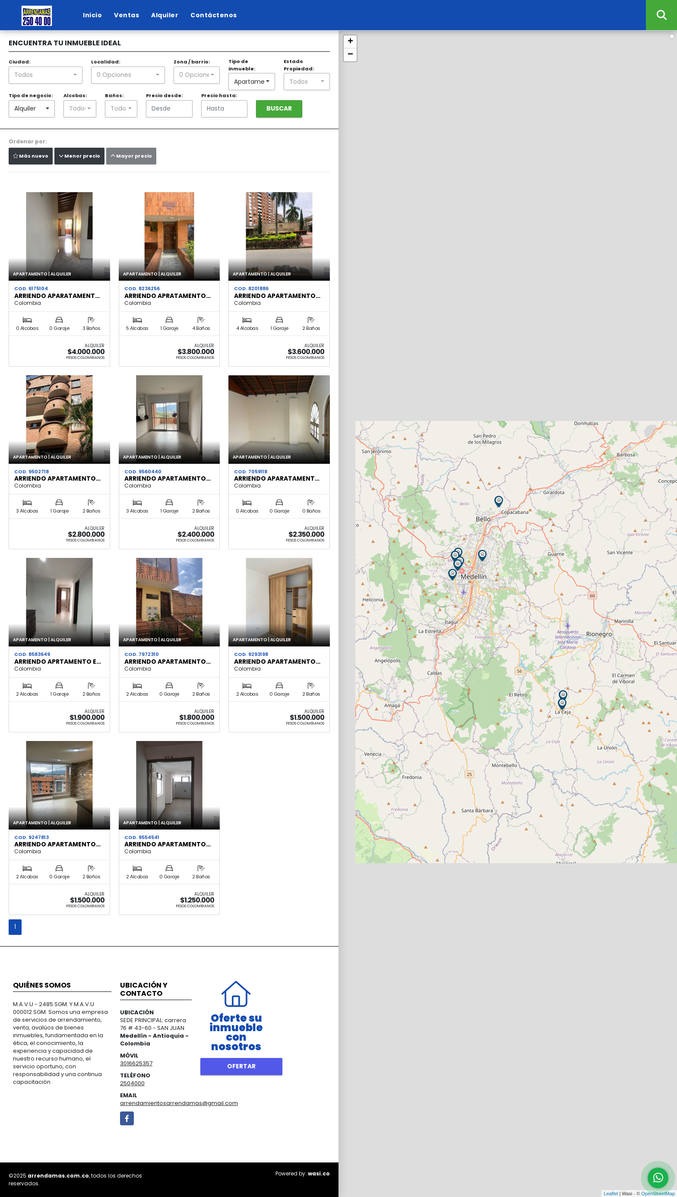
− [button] (350, 54)
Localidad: (105, 61)
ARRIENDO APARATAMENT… (57, 295)
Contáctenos (213, 15)
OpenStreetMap (658, 1193)
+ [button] (350, 41)
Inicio (92, 15)
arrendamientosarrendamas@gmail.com (179, 1103)
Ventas (126, 15)
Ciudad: (19, 61)
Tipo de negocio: (31, 95)
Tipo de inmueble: (241, 65)
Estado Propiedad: (299, 65)
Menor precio (79, 155)
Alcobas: (75, 95)
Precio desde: (164, 95)
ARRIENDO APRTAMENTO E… (57, 661)
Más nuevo (30, 155)
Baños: (114, 95)
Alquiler (164, 15)
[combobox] (45, 75)
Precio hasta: (219, 95)
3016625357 (136, 1063)
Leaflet (611, 1193)
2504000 (132, 1083)
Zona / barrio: (192, 61)
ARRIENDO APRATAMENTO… (167, 295)
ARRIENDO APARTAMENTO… (277, 295)
